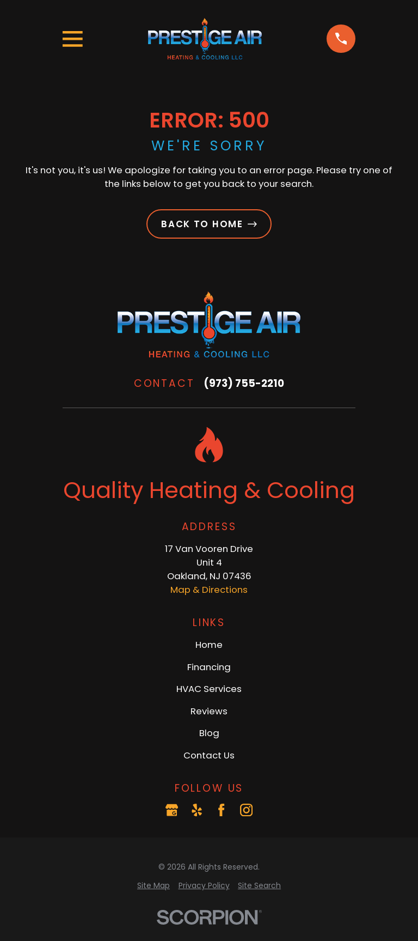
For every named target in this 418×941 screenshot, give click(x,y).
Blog (209, 732)
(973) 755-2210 (244, 383)
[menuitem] (153, 885)
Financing (209, 666)
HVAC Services (209, 688)
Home (209, 644)
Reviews (209, 711)
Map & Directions (209, 589)
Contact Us (209, 755)
